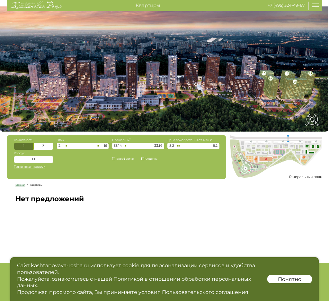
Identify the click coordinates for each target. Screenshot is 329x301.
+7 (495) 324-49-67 (286, 5)
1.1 (33, 159)
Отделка (149, 158)
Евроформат (123, 158)
